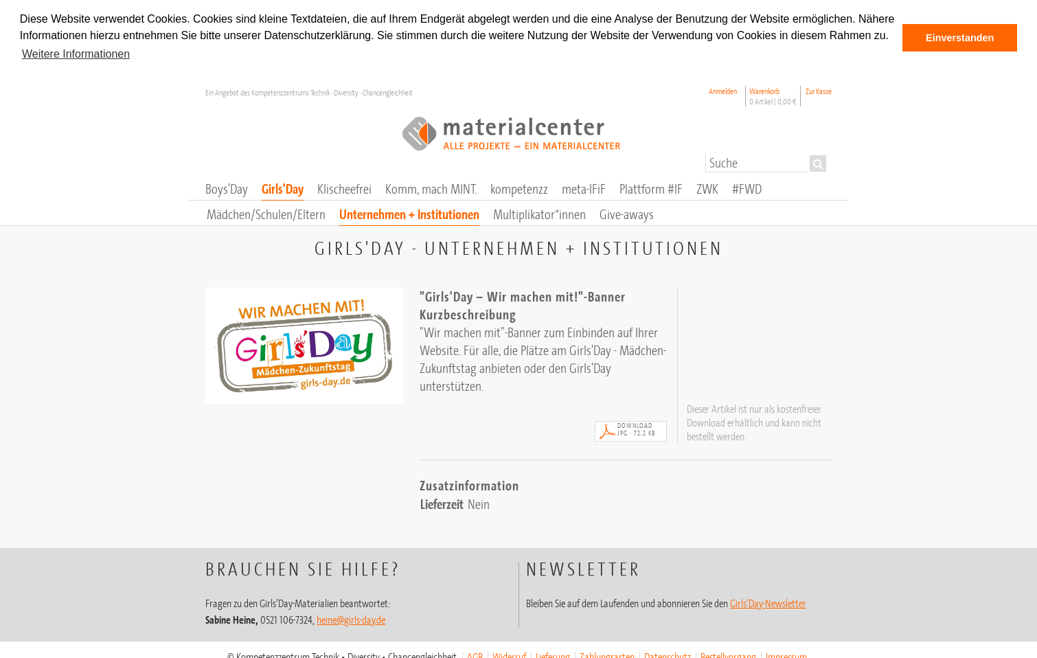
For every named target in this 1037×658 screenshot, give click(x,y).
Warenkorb (773, 95)
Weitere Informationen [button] (76, 54)
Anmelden (723, 90)
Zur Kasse (819, 90)
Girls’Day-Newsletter (768, 602)
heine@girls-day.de (351, 619)
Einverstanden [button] (960, 37)
